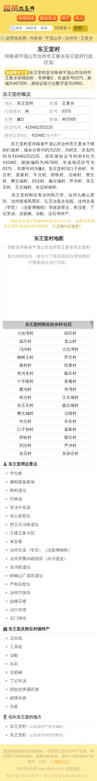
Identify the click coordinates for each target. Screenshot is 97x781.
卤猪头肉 (18, 698)
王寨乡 (86, 38)
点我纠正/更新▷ (69, 226)
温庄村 (25, 341)
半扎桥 (16, 473)
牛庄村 (25, 421)
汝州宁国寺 (20, 593)
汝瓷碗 (16, 672)
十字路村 (25, 381)
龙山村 (70, 341)
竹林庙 (16, 499)
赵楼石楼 (18, 601)
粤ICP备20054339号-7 (24, 776)
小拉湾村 (25, 333)
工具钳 (16, 647)
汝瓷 (14, 706)
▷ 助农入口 (60, 761)
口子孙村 (25, 429)
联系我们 (73, 769)
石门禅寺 (18, 618)
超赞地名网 (16, 38)
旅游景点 (48, 18)
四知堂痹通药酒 (24, 689)
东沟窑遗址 (20, 567)
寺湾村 (70, 389)
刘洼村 (25, 445)
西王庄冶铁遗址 (24, 524)
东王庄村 (25, 405)
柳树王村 (25, 357)
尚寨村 (70, 365)
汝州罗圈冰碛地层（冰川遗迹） (39, 558)
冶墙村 (70, 413)
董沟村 (25, 389)
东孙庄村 (70, 453)
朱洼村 (25, 397)
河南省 (35, 38)
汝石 (14, 664)
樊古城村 (25, 413)
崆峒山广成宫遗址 (26, 575)
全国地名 (26, 18)
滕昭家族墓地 (22, 482)
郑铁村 (25, 437)
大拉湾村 (70, 349)
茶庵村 (70, 381)
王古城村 (70, 397)
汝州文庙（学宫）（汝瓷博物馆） (41, 550)
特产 (66, 18)
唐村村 (25, 365)
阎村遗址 (18, 490)
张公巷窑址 (20, 516)
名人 (79, 18)
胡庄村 (70, 333)
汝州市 (71, 38)
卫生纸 (16, 638)
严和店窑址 (20, 584)
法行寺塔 (18, 610)
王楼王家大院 (22, 533)
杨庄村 (70, 373)
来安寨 (16, 541)
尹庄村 (70, 357)
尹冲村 (70, 445)
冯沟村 (25, 349)
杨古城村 (70, 405)
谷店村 (25, 453)
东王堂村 (18, 726)
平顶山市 (53, 38)
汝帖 (14, 655)
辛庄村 (70, 421)
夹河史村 (25, 373)
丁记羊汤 (18, 681)
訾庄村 (70, 437)
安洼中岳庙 (20, 507)
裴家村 (70, 429)
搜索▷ (80, 28)
